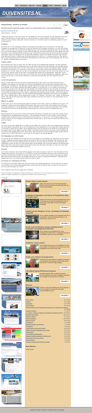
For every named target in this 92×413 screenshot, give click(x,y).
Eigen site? (32, 5)
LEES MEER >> (65, 191)
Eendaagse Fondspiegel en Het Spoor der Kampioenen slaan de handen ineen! (47, 196)
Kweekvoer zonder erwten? (35, 243)
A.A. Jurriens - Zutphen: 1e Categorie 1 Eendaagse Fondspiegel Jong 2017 (48, 313)
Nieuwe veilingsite (48, 340)
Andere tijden (48, 304)
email (21, 169)
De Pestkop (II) (48, 322)
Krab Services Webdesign (58, 410)
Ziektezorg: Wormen (48, 317)
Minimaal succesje (48, 320)
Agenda (64, 5)
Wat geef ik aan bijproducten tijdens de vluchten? (48, 342)
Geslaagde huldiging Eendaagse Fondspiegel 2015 (48, 336)
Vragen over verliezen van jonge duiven (39, 257)
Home (16, 5)
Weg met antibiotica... (48, 319)
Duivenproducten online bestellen (48, 334)
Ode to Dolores (48, 300)
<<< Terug (4, 177)
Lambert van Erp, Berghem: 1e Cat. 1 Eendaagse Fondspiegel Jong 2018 (47, 212)
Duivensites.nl (23, 5)
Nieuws (45, 5)
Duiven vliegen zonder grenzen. (37, 181)
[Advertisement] (11, 206)
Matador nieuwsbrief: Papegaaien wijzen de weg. (48, 330)
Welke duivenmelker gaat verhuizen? (48, 324)
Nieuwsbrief (57, 5)
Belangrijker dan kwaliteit (48, 315)
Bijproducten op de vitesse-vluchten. (48, 338)
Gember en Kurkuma (48, 311)
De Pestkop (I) (48, 326)
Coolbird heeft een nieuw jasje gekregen (48, 328)
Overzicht (38, 5)
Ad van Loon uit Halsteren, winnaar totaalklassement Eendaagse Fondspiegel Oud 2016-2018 (44, 228)
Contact (51, 5)
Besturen (29, 285)
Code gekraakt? (48, 332)
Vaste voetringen (48, 305)
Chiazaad (48, 302)
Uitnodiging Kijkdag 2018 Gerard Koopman (41, 271)
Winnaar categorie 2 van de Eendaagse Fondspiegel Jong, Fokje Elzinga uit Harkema (48, 308)
